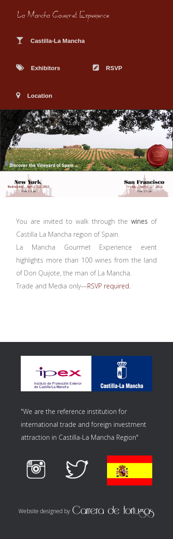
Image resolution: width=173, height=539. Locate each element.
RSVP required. (109, 285)
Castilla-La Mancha (50, 40)
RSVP (107, 68)
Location (34, 95)
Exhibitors (38, 68)
